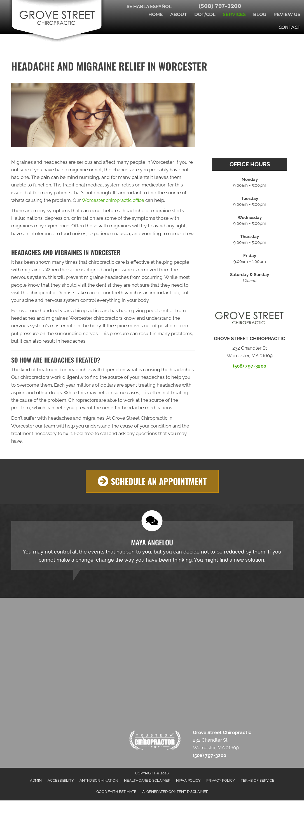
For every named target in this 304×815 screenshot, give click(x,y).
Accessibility (61, 780)
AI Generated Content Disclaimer (175, 792)
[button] (152, 481)
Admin (36, 780)
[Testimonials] (152, 545)
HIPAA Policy (188, 780)
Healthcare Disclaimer (147, 780)
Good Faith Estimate (116, 792)
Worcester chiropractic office (113, 200)
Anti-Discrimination (98, 780)
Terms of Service (257, 780)
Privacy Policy (220, 780)
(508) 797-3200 (219, 6)
